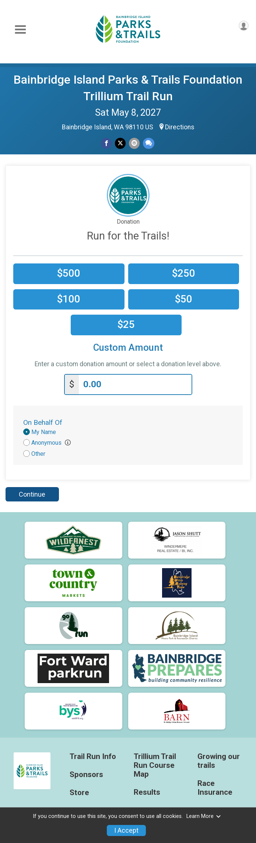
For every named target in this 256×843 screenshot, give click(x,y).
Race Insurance (214, 786)
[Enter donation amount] (135, 383)
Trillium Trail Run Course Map (155, 764)
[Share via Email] (134, 143)
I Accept (126, 830)
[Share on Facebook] (106, 143)
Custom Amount (128, 347)
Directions (179, 127)
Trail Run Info (93, 755)
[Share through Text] (148, 143)
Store (79, 791)
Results (147, 791)
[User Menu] (244, 26)
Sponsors (86, 773)
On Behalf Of (42, 421)
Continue (32, 493)
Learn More (203, 816)
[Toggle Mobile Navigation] (20, 29)
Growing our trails (218, 760)
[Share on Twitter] (120, 143)
